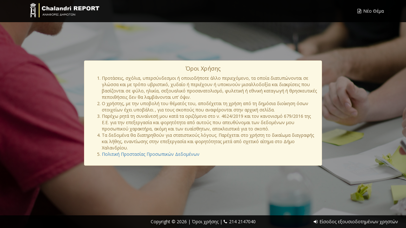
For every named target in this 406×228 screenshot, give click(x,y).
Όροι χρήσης (206, 221)
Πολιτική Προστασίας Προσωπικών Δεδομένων (151, 154)
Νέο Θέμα (370, 11)
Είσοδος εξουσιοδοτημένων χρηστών (356, 221)
